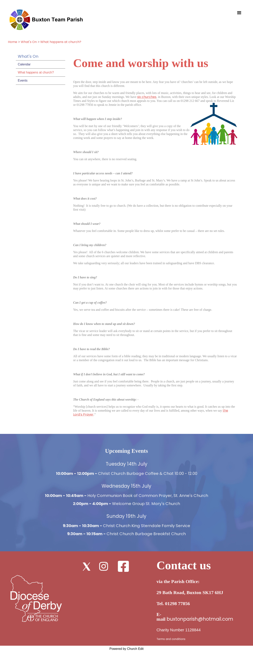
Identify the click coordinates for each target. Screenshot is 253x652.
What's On (29, 42)
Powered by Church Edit (127, 648)
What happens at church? (60, 42)
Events (22, 80)
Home (12, 42)
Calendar (24, 64)
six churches (146, 97)
